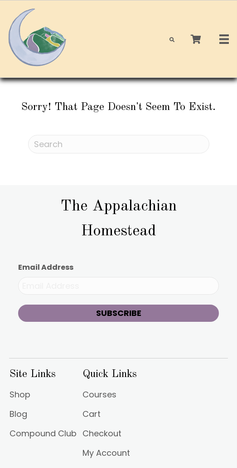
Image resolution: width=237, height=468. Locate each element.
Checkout (101, 434)
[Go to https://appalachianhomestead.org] (118, 219)
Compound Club (43, 434)
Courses (99, 395)
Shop (20, 395)
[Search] (118, 144)
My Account (106, 453)
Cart (91, 415)
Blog (18, 415)
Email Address (45, 267)
